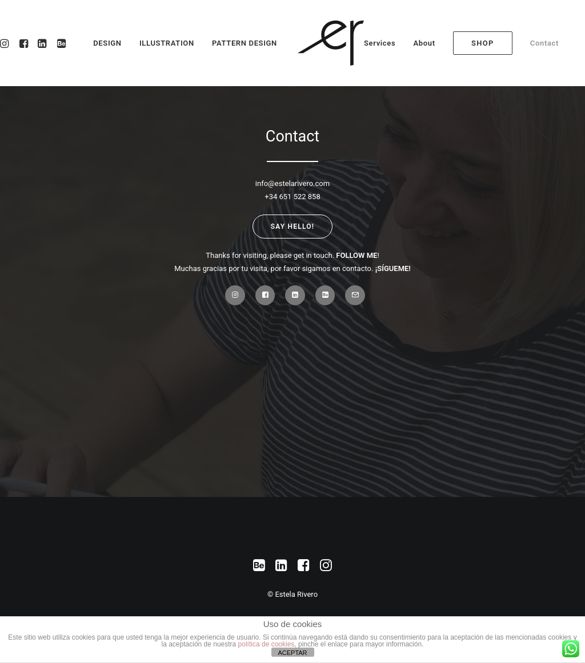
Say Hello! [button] (292, 227)
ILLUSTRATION (166, 43)
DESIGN (107, 43)
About (424, 43)
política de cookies (266, 644)
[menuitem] (383, 43)
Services (379, 43)
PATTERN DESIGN (244, 43)
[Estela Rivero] (331, 43)
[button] (59, 43)
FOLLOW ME (356, 255)
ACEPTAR (292, 652)
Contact (544, 43)
